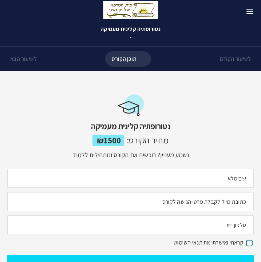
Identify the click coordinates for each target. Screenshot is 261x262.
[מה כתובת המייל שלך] (130, 201)
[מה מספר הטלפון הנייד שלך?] (130, 224)
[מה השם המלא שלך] (130, 178)
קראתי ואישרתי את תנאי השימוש (208, 242)
